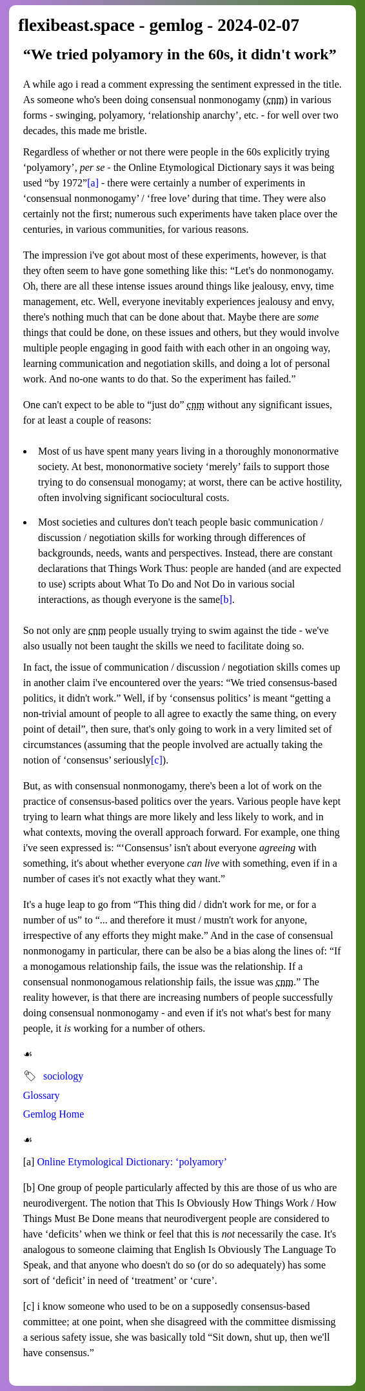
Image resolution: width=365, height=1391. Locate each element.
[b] (226, 599)
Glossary (41, 1095)
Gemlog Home (53, 1114)
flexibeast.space (76, 25)
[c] (157, 760)
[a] (93, 182)
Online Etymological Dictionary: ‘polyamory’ (132, 1161)
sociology (63, 1075)
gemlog (175, 25)
